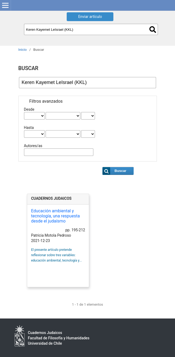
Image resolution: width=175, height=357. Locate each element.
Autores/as (33, 146)
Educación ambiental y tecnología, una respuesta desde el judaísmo (55, 216)
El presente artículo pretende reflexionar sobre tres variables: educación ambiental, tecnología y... (56, 255)
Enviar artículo (90, 16)
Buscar (152, 29)
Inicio (22, 50)
